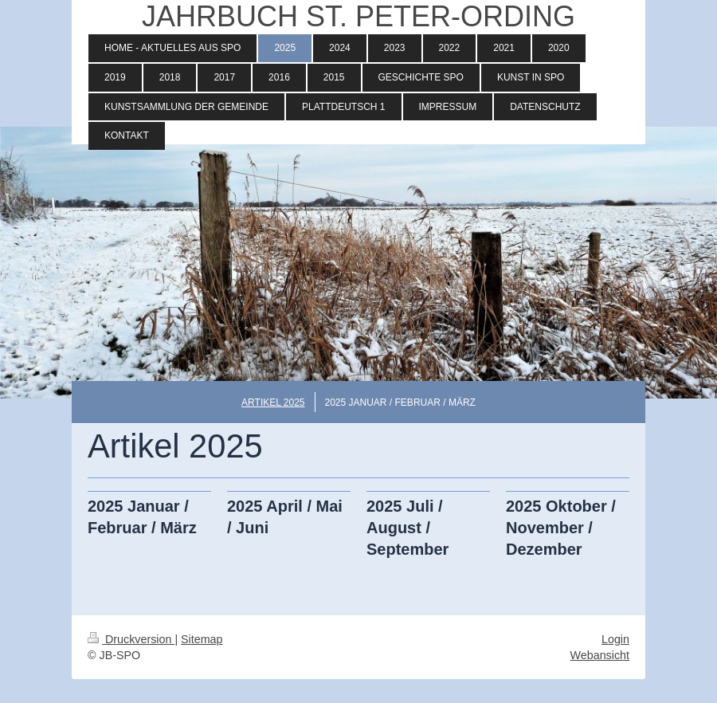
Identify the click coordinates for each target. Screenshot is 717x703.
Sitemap (201, 639)
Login (615, 639)
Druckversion (131, 639)
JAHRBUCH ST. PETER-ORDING (358, 16)
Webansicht (599, 655)
